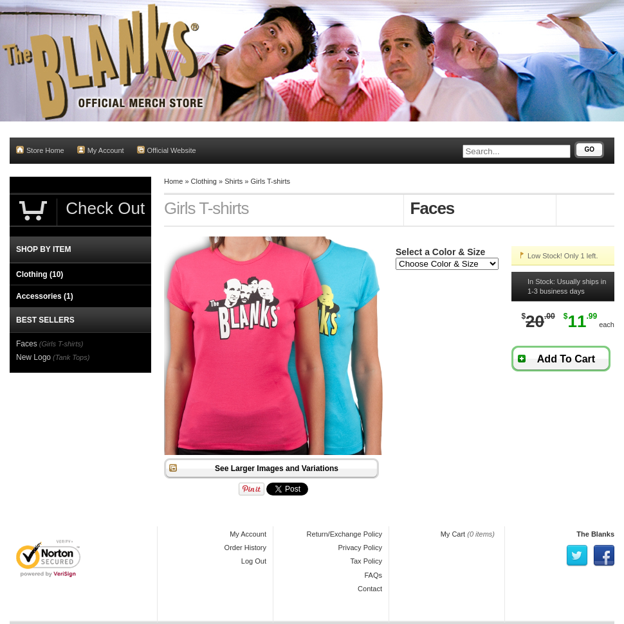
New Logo (33, 357)
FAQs (373, 575)
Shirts (234, 181)
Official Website (166, 150)
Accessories (44, 296)
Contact (370, 589)
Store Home (40, 150)
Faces (26, 343)
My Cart (453, 534)
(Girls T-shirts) (61, 344)
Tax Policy (366, 561)
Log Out (253, 561)
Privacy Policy (360, 547)
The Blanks (595, 534)
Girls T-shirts (271, 181)
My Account (100, 150)
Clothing (204, 181)
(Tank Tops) (71, 357)
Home (173, 181)
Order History (245, 547)
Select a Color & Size (440, 252)
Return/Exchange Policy (344, 534)
